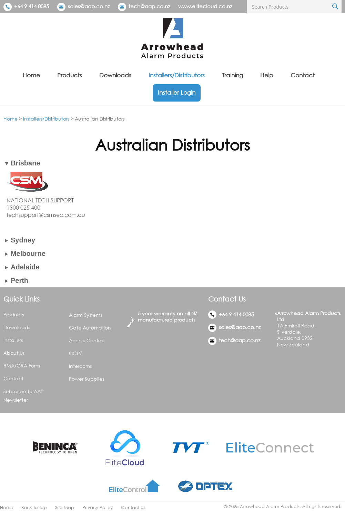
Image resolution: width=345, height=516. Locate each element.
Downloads (115, 75)
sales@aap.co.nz (89, 6)
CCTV (75, 353)
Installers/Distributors (177, 75)
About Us (13, 353)
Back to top (34, 507)
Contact (303, 75)
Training (232, 75)
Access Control (86, 340)
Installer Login (176, 92)
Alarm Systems (85, 315)
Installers (13, 340)
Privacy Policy (97, 507)
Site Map (64, 507)
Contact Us (133, 507)
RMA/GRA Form (21, 366)
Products (69, 75)
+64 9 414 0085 (26, 6)
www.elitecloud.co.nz (205, 6)
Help (266, 75)
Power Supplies (86, 379)
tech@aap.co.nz (149, 6)
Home (31, 75)
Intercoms (80, 366)
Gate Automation (90, 328)
